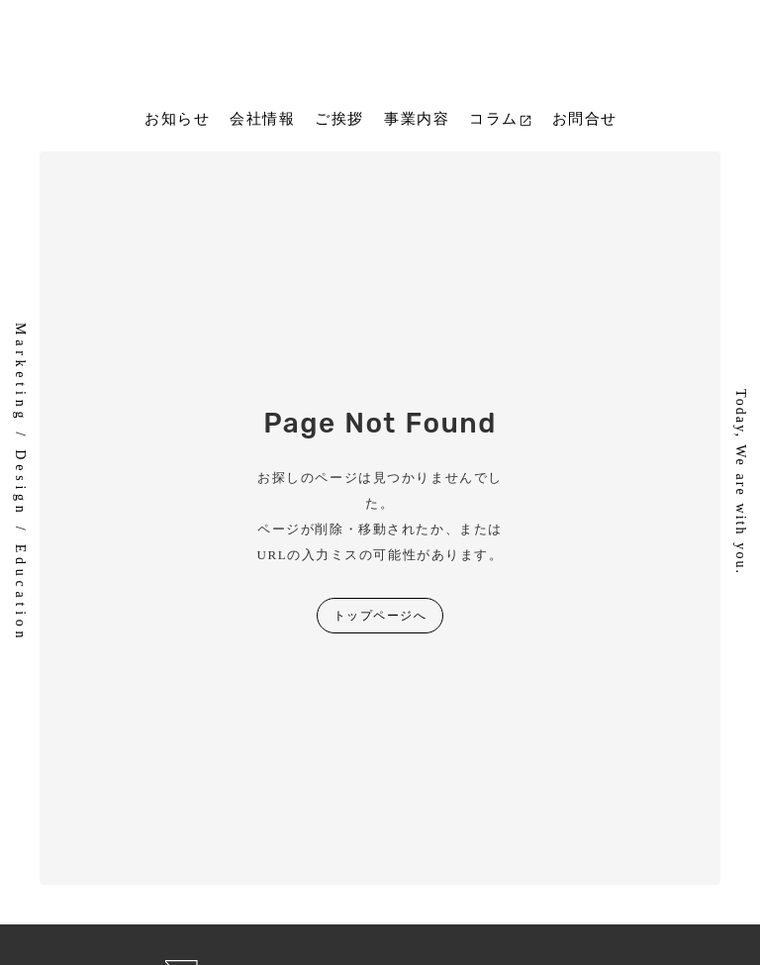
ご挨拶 (339, 119)
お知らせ (177, 119)
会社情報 (262, 119)
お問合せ (585, 119)
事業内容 (416, 119)
